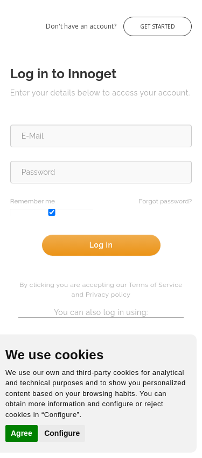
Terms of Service (156, 285)
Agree (21, 433)
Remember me (32, 201)
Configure (62, 433)
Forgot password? (165, 201)
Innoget (11, 20)
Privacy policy (108, 294)
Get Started (157, 26)
